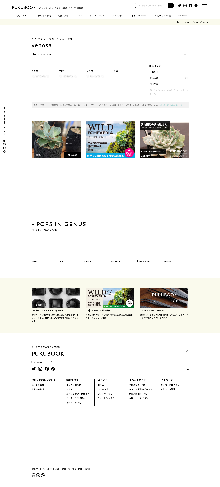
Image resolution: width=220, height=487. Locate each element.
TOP (186, 361)
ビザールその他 (73, 402)
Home (179, 22)
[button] (171, 5)
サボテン (70, 389)
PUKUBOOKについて (44, 379)
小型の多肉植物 (73, 384)
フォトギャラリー (137, 15)
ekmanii (35, 260)
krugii (60, 260)
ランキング (117, 15)
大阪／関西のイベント (139, 393)
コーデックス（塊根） (77, 398)
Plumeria (196, 22)
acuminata (115, 260)
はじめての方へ (21, 15)
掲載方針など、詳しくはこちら (170, 105)
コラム (79, 15)
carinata (167, 260)
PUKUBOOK (28, 7)
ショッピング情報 (162, 15)
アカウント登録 (168, 389)
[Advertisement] (110, 191)
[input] (151, 5)
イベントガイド (96, 15)
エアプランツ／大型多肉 (78, 393)
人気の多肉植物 (43, 15)
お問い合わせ (38, 389)
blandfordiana (143, 260)
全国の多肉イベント (138, 384)
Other (187, 22)
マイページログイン (170, 384)
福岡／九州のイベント (139, 398)
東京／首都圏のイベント (141, 389)
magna (87, 260)
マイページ (183, 15)
